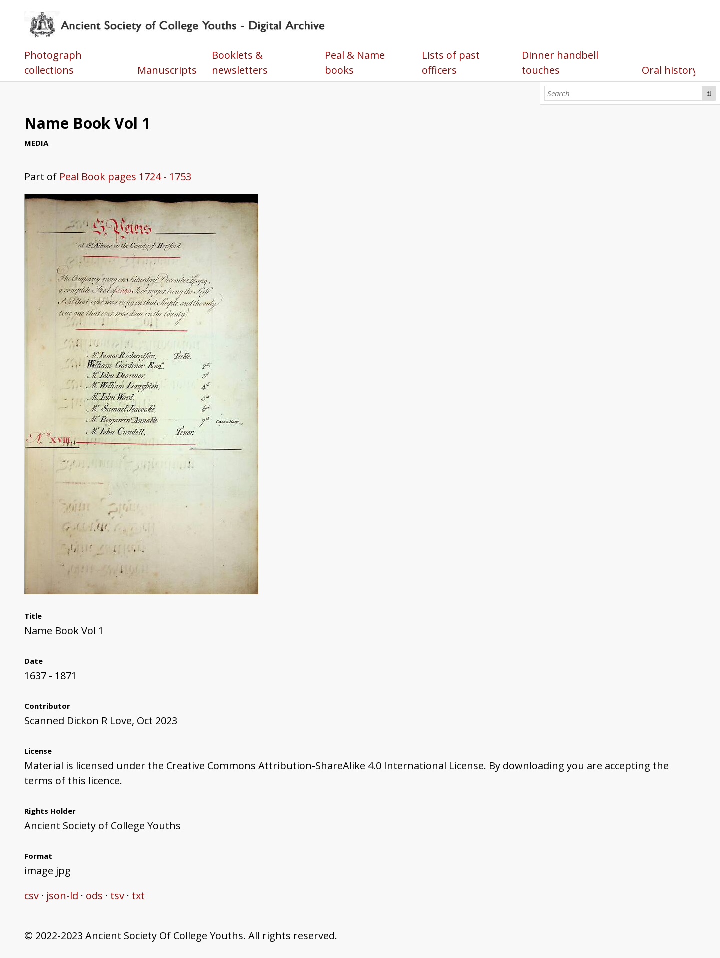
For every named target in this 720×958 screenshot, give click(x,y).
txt (138, 895)
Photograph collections (53, 62)
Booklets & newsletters (240, 62)
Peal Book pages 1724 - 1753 (126, 176)
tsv (117, 895)
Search (709, 93)
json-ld (62, 895)
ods (94, 895)
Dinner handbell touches (560, 62)
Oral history (670, 70)
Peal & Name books (355, 62)
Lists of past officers (451, 62)
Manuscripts (167, 70)
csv (31, 895)
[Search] (623, 93)
